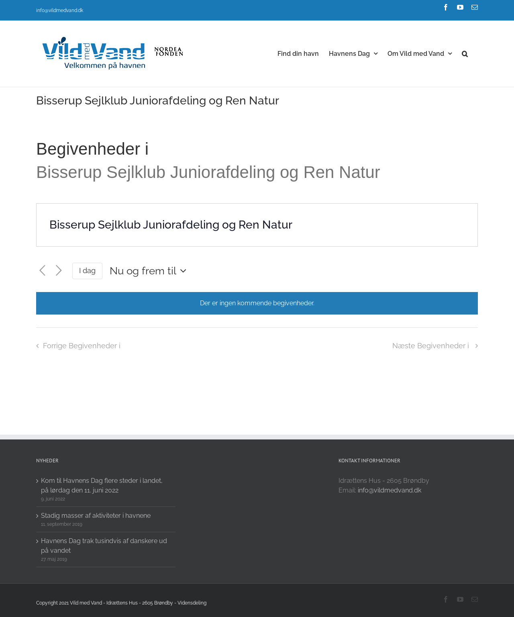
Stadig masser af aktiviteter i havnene (96, 515)
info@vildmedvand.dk (59, 10)
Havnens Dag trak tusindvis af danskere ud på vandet (104, 545)
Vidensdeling (191, 603)
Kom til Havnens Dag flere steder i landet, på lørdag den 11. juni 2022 (102, 485)
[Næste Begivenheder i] (59, 270)
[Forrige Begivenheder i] (42, 270)
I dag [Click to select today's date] (87, 270)
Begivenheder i (94, 148)
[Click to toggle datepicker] (150, 271)
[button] (465, 53)
